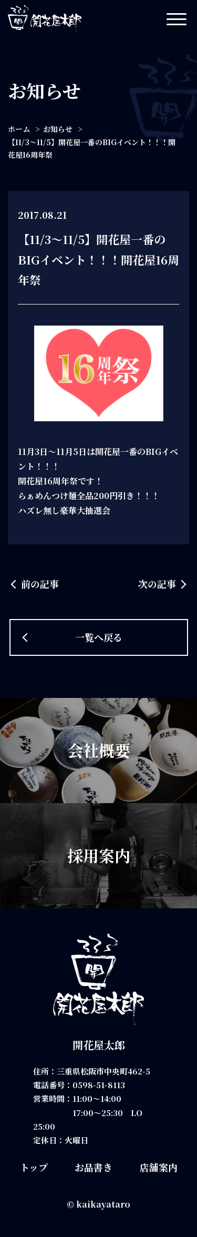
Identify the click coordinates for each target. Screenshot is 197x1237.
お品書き (93, 1167)
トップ (34, 1167)
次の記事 (157, 584)
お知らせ (57, 129)
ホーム (19, 129)
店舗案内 (159, 1167)
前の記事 (40, 584)
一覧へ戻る (98, 637)
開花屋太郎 (98, 1044)
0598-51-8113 (98, 1084)
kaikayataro (103, 1204)
